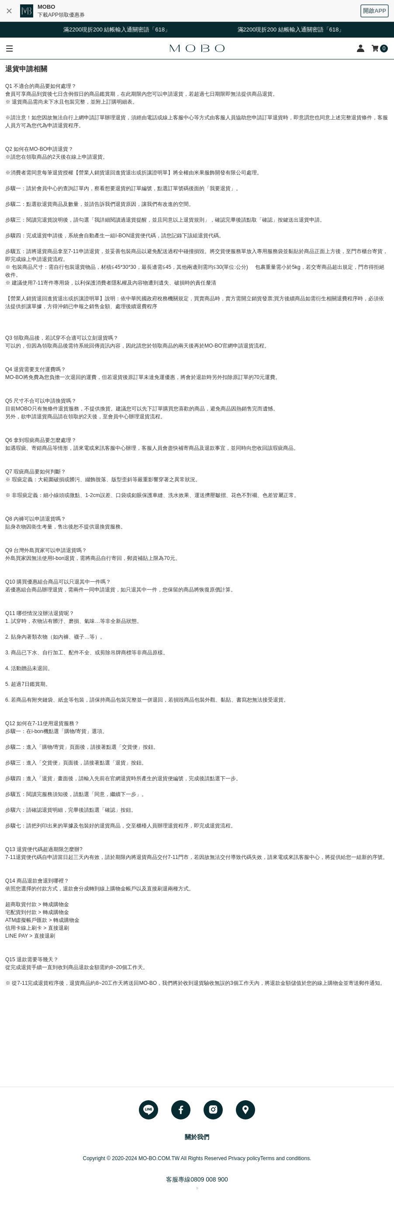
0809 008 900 (209, 1179)
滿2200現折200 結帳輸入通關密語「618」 (119, 29)
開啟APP (374, 10)
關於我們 (197, 1136)
